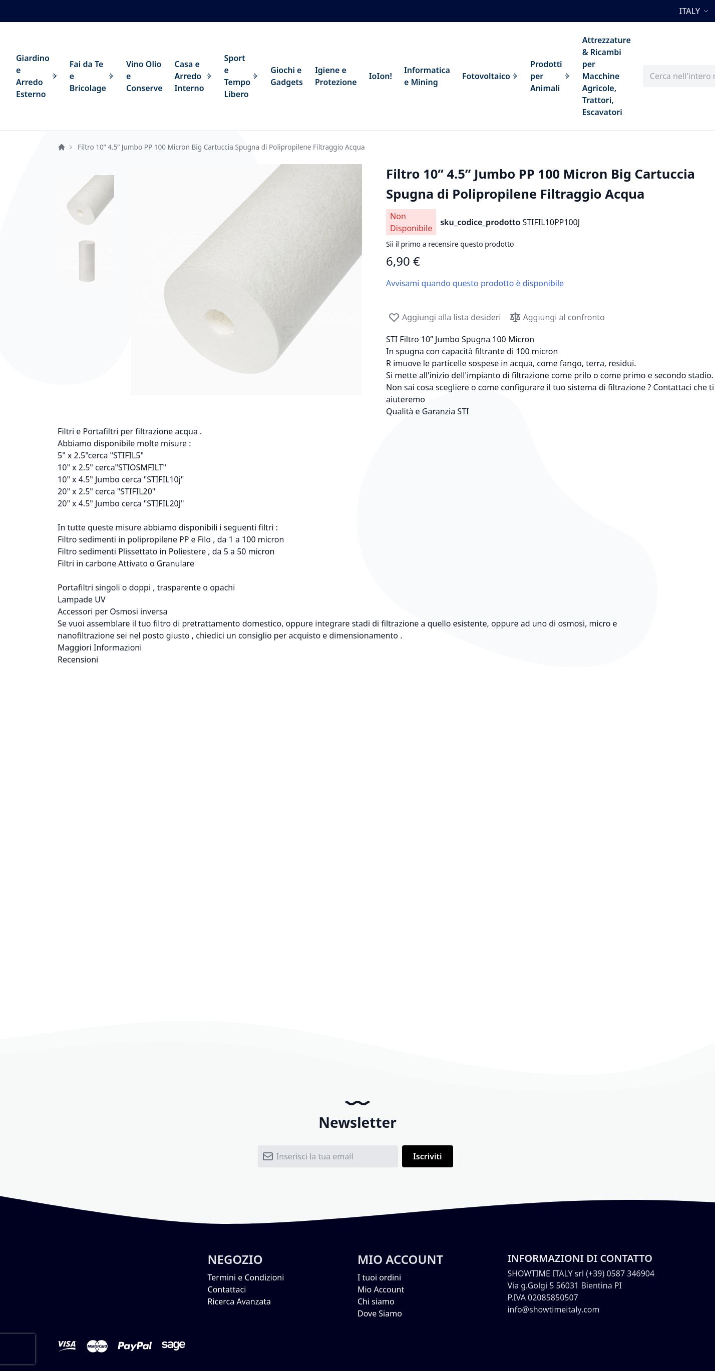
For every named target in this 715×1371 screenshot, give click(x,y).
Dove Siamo (380, 1313)
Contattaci (227, 1289)
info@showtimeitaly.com (553, 1309)
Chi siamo (376, 1301)
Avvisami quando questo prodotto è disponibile (475, 283)
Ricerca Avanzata (239, 1301)
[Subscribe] (427, 1156)
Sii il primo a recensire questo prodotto (450, 244)
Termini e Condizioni (246, 1277)
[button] (695, 11)
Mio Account (381, 1289)
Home (62, 147)
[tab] (357, 647)
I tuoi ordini (379, 1277)
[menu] (323, 76)
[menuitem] (37, 76)
